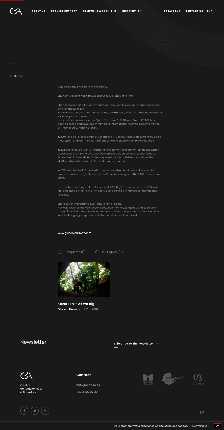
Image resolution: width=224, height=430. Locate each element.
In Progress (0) (112, 256)
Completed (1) (74, 256)
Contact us (194, 11)
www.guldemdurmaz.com (74, 237)
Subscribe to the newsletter (134, 348)
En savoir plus (199, 426)
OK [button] (217, 426)
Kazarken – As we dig (76, 303)
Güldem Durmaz (69, 309)
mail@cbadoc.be (88, 389)
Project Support (64, 11)
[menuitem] (38, 11)
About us (38, 11)
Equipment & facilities (100, 11)
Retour (18, 76)
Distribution (132, 11)
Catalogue (172, 11)
